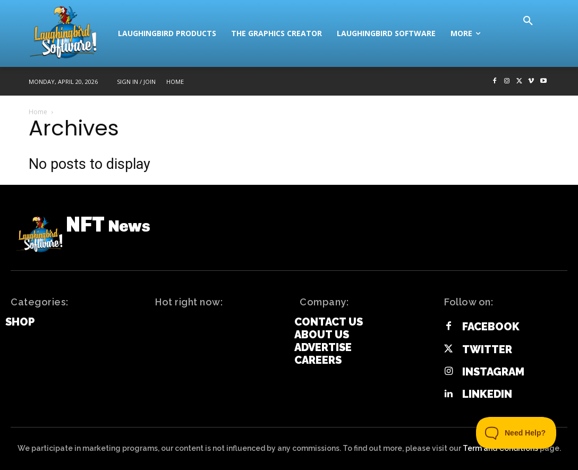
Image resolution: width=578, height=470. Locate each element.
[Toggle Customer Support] (516, 433)
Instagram (493, 371)
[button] (528, 21)
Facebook (491, 326)
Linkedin (487, 394)
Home (38, 111)
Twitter (487, 349)
